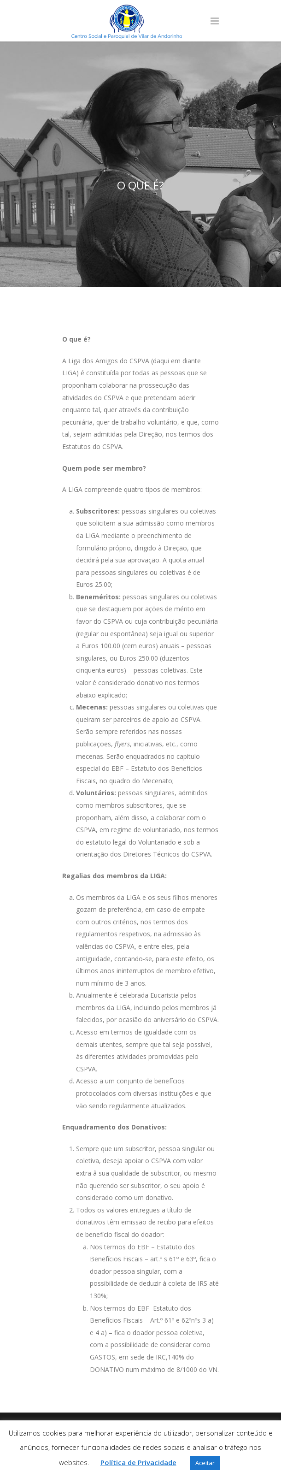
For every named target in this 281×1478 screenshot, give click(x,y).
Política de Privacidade (138, 1462)
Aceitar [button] (205, 1463)
